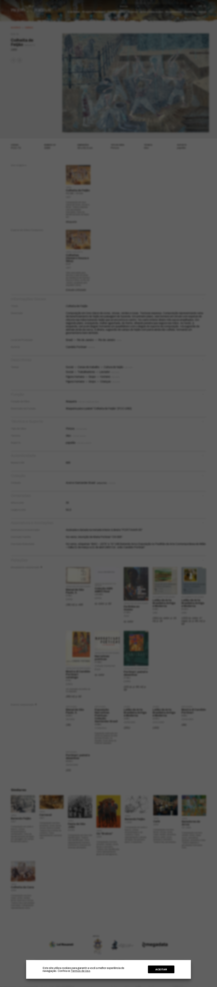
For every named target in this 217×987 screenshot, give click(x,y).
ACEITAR (161, 969)
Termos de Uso (80, 970)
